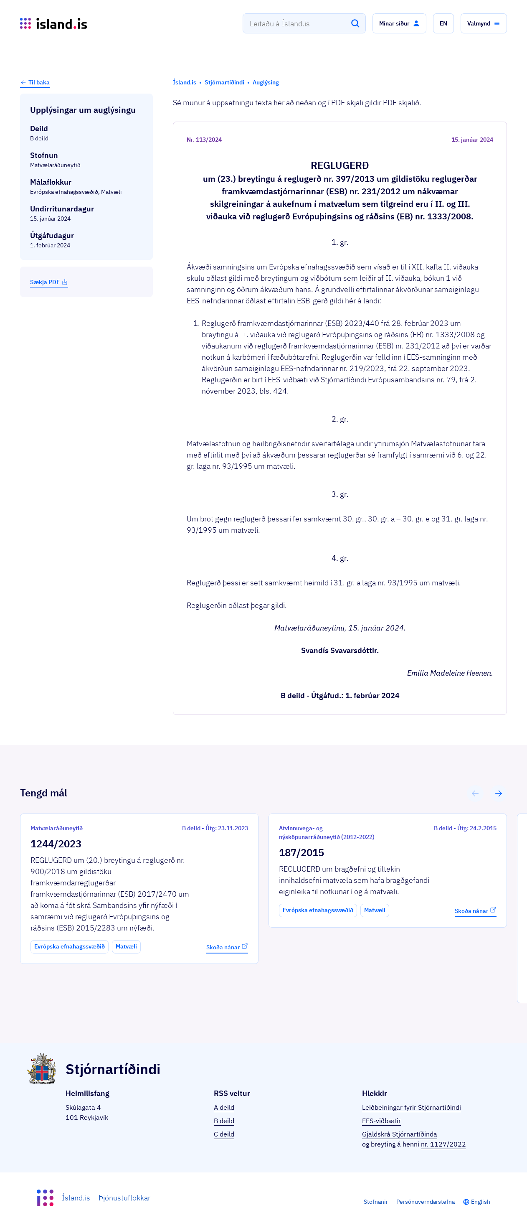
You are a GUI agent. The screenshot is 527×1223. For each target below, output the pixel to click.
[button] (399, 23)
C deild (224, 1134)
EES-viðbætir (381, 1120)
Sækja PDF (49, 282)
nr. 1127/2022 (443, 1144)
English (480, 1201)
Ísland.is (76, 1198)
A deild (224, 1107)
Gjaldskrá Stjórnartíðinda (399, 1134)
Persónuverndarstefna (425, 1201)
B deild (224, 1120)
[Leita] (355, 23)
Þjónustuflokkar (124, 1198)
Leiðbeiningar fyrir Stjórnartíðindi (411, 1107)
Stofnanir (376, 1201)
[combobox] (304, 23)
